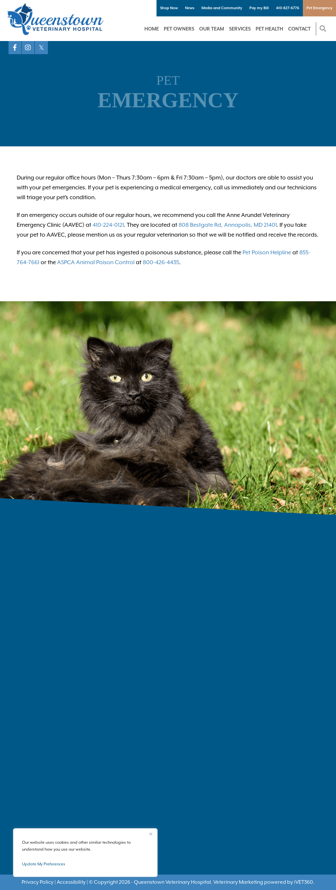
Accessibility (71, 882)
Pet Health (269, 29)
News (189, 8)
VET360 (303, 882)
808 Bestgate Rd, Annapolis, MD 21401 (227, 225)
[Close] (151, 834)
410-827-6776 (287, 8)
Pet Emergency (319, 8)
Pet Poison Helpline (266, 252)
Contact (299, 29)
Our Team (211, 29)
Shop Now (169, 8)
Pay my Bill (259, 8)
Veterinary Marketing (238, 882)
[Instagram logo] (28, 47)
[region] (85, 852)
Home (151, 29)
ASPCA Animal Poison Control (96, 262)
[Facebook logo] (15, 47)
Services (240, 29)
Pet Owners (179, 29)
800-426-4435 (161, 262)
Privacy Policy (37, 882)
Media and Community (221, 8)
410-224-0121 (108, 225)
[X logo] (41, 47)
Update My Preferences (43, 864)
